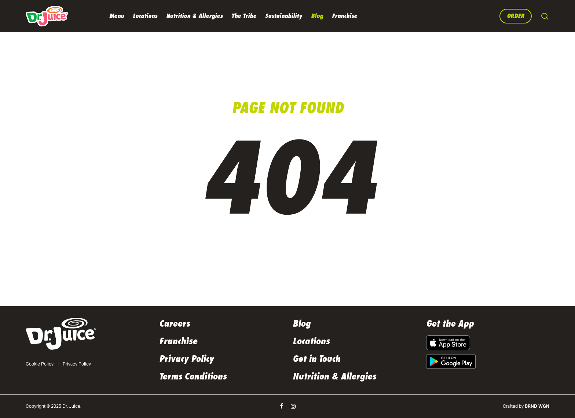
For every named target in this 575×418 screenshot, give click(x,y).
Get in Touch (316, 359)
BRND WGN (537, 406)
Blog (302, 324)
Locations (311, 341)
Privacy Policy (77, 364)
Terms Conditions (193, 376)
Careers (174, 324)
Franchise (178, 341)
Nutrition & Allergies (334, 376)
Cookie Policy (40, 364)
